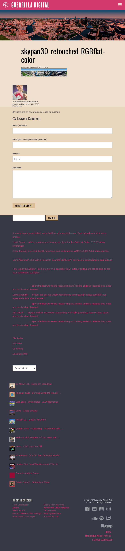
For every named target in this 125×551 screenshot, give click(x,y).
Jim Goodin (18, 312)
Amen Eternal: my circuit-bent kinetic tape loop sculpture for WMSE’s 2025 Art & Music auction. (61, 251)
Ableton (16, 508)
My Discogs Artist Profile (98, 535)
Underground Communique (24, 516)
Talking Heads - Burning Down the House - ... (39, 392)
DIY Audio (18, 338)
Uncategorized (20, 354)
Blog (62, 25)
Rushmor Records (51, 516)
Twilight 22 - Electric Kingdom (31, 419)
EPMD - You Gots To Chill (29, 446)
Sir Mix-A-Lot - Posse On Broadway (34, 384)
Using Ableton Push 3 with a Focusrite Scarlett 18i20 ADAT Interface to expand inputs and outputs (62, 260)
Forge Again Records (52, 514)
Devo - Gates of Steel (27, 410)
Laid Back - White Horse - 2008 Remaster (37, 401)
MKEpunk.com (50, 511)
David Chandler (20, 294)
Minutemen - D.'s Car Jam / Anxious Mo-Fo (37, 455)
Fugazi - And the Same (27, 473)
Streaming (18, 348)
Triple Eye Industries (21, 505)
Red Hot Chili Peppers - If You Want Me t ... (38, 437)
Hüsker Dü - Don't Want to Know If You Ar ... (38, 464)
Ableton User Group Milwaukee (56, 508)
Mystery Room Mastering (54, 505)
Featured (17, 343)
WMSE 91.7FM (19, 511)
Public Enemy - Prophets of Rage (33, 482)
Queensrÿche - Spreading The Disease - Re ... (39, 428)
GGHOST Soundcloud (102, 539)
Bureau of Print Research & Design (27, 514)
